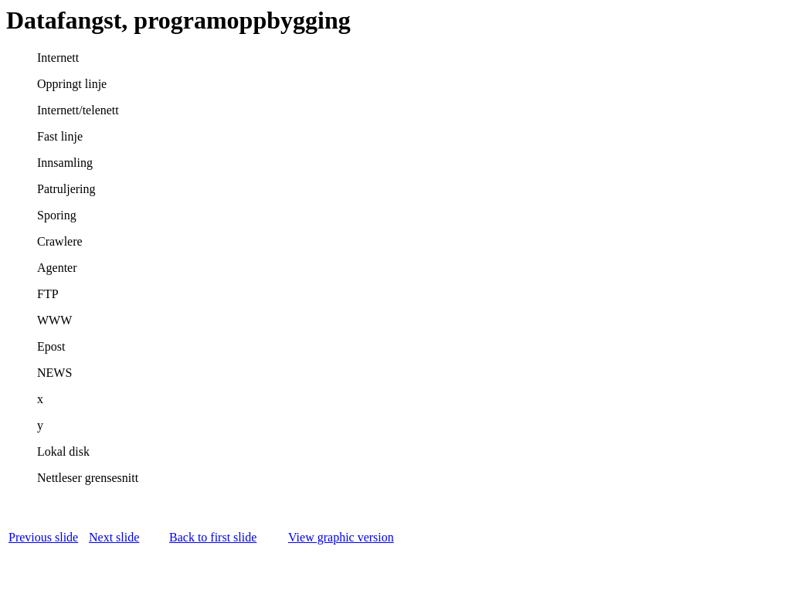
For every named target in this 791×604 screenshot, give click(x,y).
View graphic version (341, 537)
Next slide (114, 537)
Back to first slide (212, 537)
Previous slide (43, 537)
